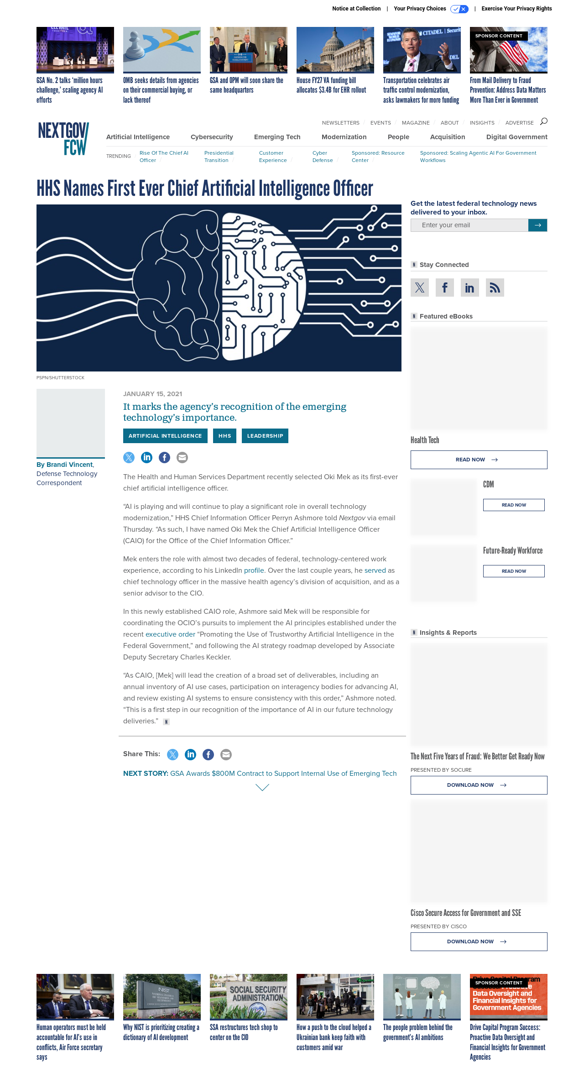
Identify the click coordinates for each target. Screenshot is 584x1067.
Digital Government (517, 137)
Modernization (344, 137)
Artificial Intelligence (138, 137)
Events (380, 123)
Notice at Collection (356, 8)
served (375, 570)
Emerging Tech (277, 137)
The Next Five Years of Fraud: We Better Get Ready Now (478, 756)
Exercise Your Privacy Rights (517, 8)
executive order (170, 634)
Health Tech (425, 439)
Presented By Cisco (439, 926)
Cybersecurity (212, 137)
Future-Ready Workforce (512, 550)
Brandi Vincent (70, 465)
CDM (488, 484)
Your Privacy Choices (431, 9)
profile (254, 570)
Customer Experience (273, 156)
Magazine (416, 123)
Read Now (479, 459)
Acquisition (447, 137)
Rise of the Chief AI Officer (164, 156)
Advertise (520, 123)
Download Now (479, 785)
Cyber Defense (323, 156)
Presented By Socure (441, 770)
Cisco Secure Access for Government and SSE (466, 912)
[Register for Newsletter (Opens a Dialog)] (537, 225)
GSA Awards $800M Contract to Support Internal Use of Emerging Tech (283, 773)
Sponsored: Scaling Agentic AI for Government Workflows (478, 156)
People (398, 137)
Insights (482, 123)
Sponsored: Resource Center (378, 156)
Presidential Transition (219, 156)
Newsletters (341, 123)
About (450, 123)
